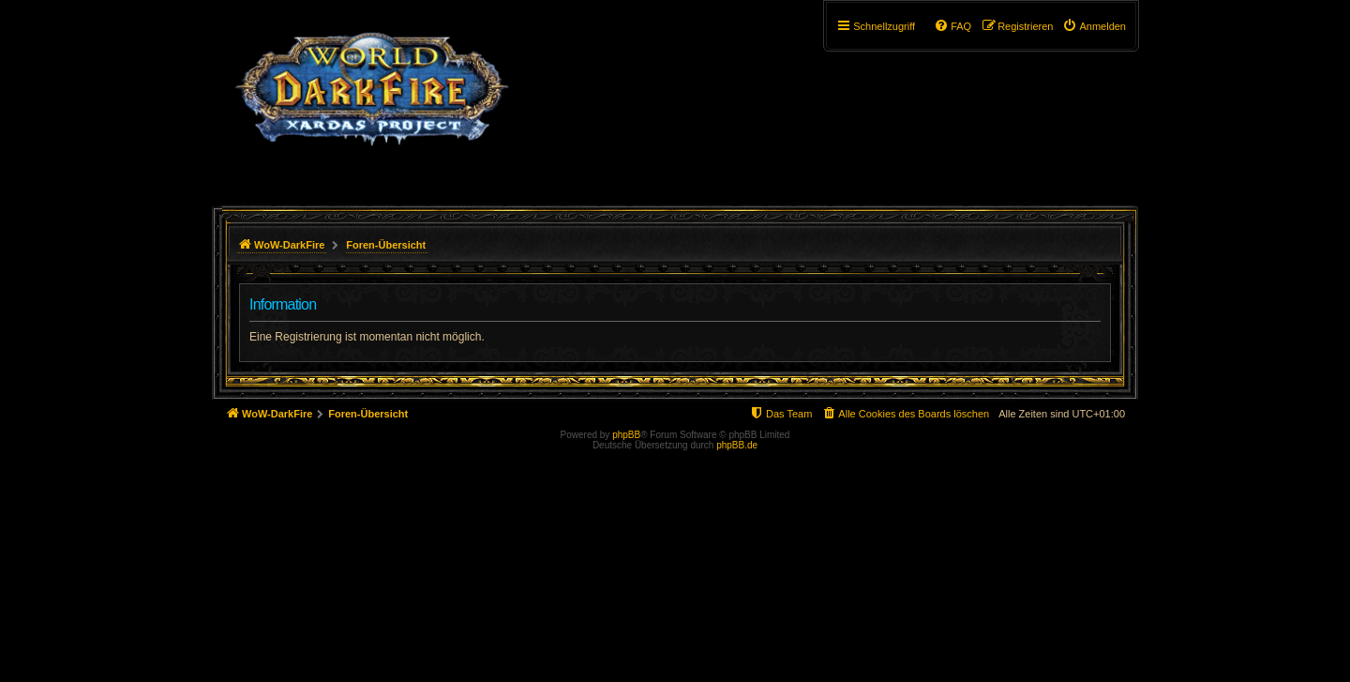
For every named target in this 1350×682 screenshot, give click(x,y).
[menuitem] (1094, 26)
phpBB (626, 435)
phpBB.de (737, 445)
